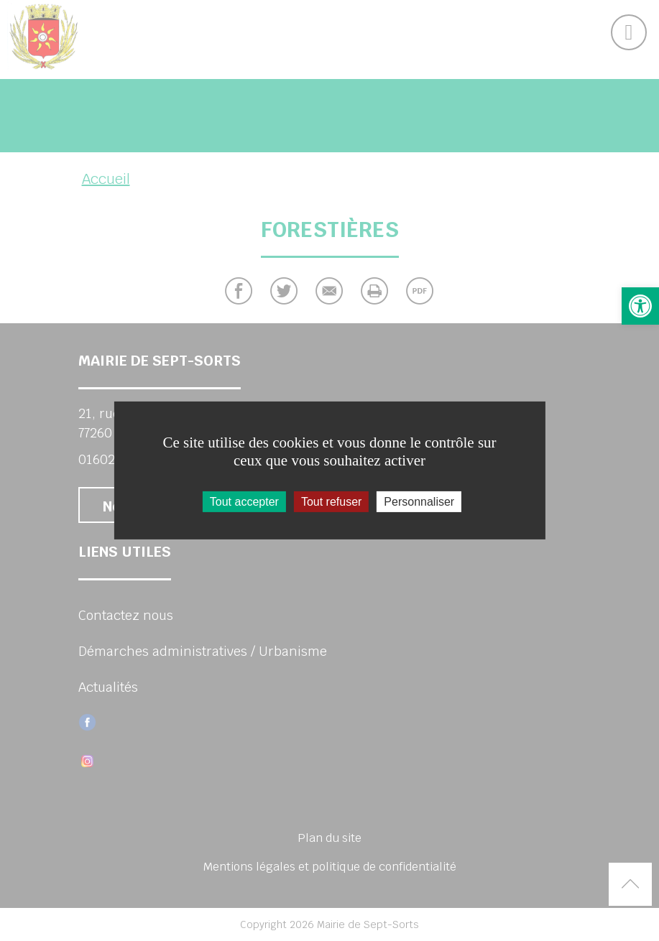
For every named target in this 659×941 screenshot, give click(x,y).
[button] (640, 306)
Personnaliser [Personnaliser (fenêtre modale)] (419, 502)
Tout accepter (244, 502)
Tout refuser (331, 502)
